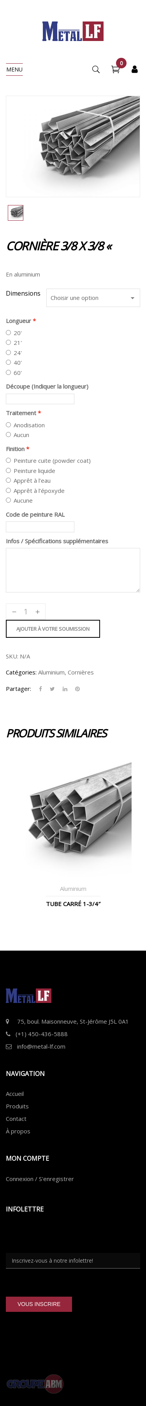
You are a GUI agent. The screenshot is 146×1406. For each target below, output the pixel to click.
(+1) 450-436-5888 (42, 1034)
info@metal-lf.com (41, 1046)
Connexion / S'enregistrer (40, 1179)
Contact (16, 1118)
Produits (17, 1106)
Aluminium (51, 672)
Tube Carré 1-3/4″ (73, 904)
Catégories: (21, 672)
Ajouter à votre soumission (53, 628)
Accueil (15, 1093)
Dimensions (23, 293)
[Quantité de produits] (25, 611)
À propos (18, 1131)
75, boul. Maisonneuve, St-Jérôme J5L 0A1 (73, 1021)
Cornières (81, 672)
